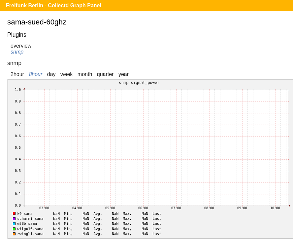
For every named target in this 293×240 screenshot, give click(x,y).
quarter (105, 74)
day (51, 74)
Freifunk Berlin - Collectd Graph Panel (53, 5)
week (66, 74)
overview (21, 46)
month (85, 74)
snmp (17, 52)
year (123, 74)
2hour (17, 74)
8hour (35, 74)
